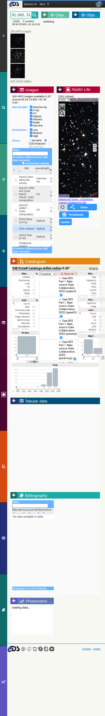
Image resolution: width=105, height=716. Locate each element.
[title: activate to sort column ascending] (26, 169)
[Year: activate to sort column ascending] (25, 511)
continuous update (35, 163)
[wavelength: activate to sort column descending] (42, 169)
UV (33, 113)
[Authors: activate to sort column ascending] (47, 511)
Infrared (36, 119)
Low (34, 129)
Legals (96, 648)
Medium (36, 132)
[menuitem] (13, 4)
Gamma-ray (38, 107)
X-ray (34, 110)
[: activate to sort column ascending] (15, 169)
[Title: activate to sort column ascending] (39, 511)
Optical (35, 116)
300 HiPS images (20, 31)
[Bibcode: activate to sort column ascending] (17, 511)
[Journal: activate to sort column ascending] (32, 511)
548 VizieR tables (20, 81)
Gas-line (36, 125)
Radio (35, 122)
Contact (86, 648)
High (34, 135)
